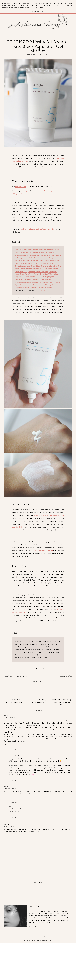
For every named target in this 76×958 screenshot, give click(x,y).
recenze (46, 54)
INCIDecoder (42, 290)
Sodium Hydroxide (48, 282)
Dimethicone (28, 280)
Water (17, 250)
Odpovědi (14, 750)
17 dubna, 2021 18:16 (15, 755)
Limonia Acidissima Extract (52, 261)
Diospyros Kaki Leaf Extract (28, 269)
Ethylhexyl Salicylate (39, 250)
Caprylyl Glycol (19, 288)
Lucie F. (6, 786)
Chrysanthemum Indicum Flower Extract (27, 266)
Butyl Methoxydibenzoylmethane (29, 253)
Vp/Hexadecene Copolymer (47, 258)
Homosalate (23, 250)
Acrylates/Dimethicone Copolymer (26, 261)
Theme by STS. (47, 955)
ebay (25, 191)
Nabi (10, 754)
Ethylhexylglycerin (30, 288)
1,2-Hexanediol (41, 288)
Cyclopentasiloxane (26, 285)
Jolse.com (60, 191)
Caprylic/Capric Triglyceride (32, 282)
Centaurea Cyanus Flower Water (38, 271)
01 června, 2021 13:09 (15, 808)
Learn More (35, 11)
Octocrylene (33, 258)
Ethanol (30, 250)
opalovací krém (38, 54)
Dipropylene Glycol (53, 250)
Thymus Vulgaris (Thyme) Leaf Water (40, 274)
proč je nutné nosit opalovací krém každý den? (38, 229)
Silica (16, 253)
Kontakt (38, 947)
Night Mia (7, 716)
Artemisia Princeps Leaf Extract (24, 263)
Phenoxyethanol (50, 285)
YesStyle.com (17, 194)
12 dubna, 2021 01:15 (9, 717)
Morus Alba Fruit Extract (44, 269)
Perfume (49, 288)
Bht (34, 285)
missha (29, 54)
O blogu (38, 944)
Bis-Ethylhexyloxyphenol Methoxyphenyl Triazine (39, 255)
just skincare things (31, 955)
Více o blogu (33, 941)
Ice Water (40, 261)
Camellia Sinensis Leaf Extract (44, 263)
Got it (43, 11)
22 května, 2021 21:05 (10, 788)
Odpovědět (7, 744)
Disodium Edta (40, 285)
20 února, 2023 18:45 (10, 826)
